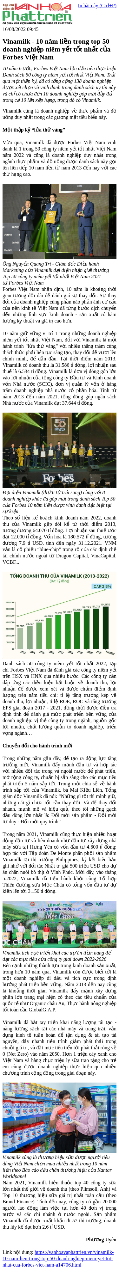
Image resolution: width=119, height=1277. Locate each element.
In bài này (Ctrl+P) (97, 5)
